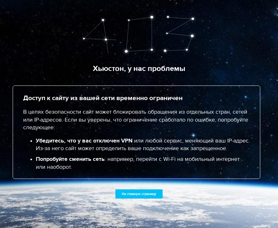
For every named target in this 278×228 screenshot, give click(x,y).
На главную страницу (139, 194)
